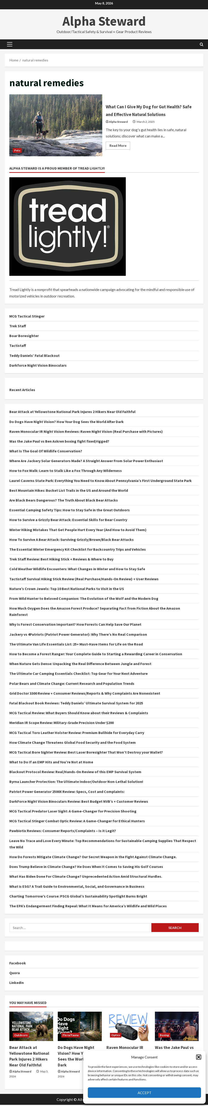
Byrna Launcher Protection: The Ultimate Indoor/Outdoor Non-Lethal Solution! (76, 782)
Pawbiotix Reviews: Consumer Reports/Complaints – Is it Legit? (62, 832)
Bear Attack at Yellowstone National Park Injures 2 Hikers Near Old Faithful (72, 412)
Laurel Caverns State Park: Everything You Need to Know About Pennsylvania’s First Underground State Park (100, 481)
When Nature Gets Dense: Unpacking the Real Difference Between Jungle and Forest (80, 664)
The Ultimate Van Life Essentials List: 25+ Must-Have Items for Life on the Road (76, 645)
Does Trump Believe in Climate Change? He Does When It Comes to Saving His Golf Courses (86, 867)
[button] (198, 1057)
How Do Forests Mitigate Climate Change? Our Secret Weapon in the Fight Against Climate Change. (93, 858)
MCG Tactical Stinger (26, 317)
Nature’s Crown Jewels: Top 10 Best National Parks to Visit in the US (66, 589)
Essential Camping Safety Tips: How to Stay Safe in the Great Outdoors (69, 511)
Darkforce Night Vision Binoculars (38, 366)
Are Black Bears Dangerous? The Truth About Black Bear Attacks (63, 501)
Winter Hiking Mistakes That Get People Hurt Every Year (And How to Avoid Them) (78, 530)
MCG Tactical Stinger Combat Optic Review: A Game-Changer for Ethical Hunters (77, 822)
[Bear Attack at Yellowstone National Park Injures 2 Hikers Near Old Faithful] (31, 1027)
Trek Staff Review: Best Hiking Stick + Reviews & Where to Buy (61, 560)
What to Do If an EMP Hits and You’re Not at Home (51, 763)
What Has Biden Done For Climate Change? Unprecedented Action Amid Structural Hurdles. (85, 877)
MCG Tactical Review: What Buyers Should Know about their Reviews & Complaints (78, 714)
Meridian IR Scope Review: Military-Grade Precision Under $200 (61, 723)
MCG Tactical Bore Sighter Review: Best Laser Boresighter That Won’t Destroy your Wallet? (86, 753)
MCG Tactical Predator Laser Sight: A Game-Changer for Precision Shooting (72, 812)
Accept (144, 1093)
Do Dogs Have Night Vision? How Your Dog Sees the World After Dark (66, 422)
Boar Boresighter (24, 337)
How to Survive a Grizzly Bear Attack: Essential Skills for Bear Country (68, 521)
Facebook (17, 964)
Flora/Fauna (70, 1036)
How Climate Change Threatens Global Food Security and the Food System (72, 743)
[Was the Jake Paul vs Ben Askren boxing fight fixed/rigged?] (177, 1027)
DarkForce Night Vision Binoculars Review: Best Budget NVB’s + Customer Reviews (78, 802)
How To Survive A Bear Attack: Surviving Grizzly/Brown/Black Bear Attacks (71, 540)
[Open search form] (201, 44)
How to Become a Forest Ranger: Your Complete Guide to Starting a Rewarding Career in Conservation (95, 655)
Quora (14, 974)
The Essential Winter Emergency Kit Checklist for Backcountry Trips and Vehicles (77, 550)
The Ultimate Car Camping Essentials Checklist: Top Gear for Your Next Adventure (78, 674)
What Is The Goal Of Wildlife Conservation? (45, 452)
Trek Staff (17, 327)
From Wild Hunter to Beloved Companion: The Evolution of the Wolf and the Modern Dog (83, 599)
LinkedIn (16, 983)
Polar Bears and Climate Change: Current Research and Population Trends (71, 684)
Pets (17, 151)
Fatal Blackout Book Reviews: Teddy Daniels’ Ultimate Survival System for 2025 (76, 704)
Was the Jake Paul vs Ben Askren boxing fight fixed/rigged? (59, 442)
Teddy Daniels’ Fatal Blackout (34, 356)
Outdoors (20, 1036)
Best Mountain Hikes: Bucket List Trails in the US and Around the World (68, 491)
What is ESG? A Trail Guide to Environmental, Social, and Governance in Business (76, 887)
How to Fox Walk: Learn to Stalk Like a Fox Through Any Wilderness (65, 471)
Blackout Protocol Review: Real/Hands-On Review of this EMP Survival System (75, 773)
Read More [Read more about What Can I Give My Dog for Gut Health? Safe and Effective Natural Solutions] (119, 151)
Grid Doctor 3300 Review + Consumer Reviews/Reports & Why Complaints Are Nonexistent (84, 694)
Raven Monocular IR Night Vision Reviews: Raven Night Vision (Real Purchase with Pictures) (86, 432)
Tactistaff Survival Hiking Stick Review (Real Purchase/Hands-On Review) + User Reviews (84, 579)
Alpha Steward (104, 21)
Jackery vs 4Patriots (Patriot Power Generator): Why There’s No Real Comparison (78, 635)
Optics (115, 1036)
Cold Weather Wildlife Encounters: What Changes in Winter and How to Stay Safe (77, 570)
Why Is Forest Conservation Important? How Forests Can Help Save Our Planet (75, 625)
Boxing (164, 1036)
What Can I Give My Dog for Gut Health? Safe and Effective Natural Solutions (55, 126)
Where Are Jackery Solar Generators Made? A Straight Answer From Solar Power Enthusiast (86, 462)
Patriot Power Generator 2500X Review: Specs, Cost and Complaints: (67, 792)
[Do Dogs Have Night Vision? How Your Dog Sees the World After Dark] (80, 1027)
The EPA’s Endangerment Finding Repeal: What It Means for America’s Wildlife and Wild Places (88, 907)
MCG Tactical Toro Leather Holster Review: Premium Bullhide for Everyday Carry (76, 733)
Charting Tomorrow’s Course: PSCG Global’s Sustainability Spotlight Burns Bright (78, 897)
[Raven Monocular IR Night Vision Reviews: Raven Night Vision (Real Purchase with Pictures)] (128, 1027)
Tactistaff (17, 346)
